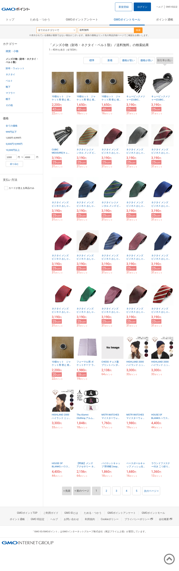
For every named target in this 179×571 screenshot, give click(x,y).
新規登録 (124, 6)
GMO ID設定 (172, 7)
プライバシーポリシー (139, 519)
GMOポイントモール (127, 19)
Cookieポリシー (110, 519)
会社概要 (165, 519)
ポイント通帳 (164, 19)
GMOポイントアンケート (82, 19)
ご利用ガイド (50, 512)
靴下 (8, 87)
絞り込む (14, 164)
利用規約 (90, 519)
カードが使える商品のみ (19, 188)
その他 (9, 105)
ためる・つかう (40, 19)
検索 (138, 30)
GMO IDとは (71, 512)
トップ (10, 19)
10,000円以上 (13, 150)
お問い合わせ (71, 519)
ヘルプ (159, 7)
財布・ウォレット (15, 68)
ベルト (9, 80)
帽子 (8, 99)
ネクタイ (10, 74)
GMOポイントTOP (27, 512)
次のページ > (151, 490)
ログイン (142, 6)
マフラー (10, 93)
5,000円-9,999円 (14, 144)
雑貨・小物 (12, 51)
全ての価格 (11, 125)
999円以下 (11, 132)
